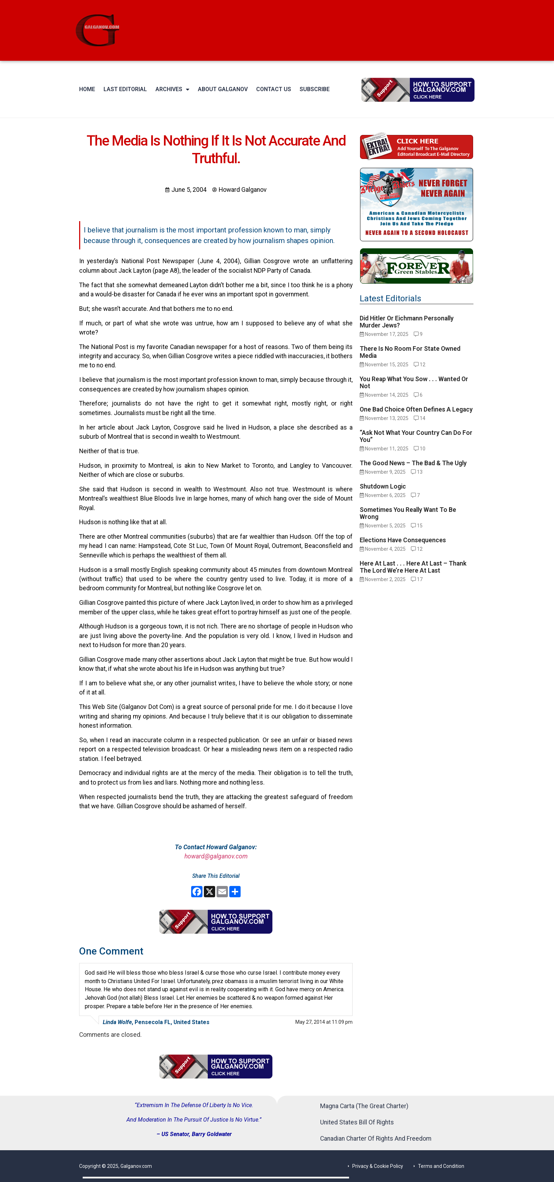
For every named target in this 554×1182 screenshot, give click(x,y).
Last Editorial (125, 89)
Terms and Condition (441, 1166)
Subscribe (315, 89)
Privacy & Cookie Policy (377, 1166)
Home (87, 89)
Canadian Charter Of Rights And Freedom (375, 1138)
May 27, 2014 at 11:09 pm (324, 1022)
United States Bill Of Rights (357, 1122)
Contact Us (273, 89)
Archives (172, 89)
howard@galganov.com (216, 856)
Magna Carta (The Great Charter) (364, 1106)
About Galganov (223, 89)
